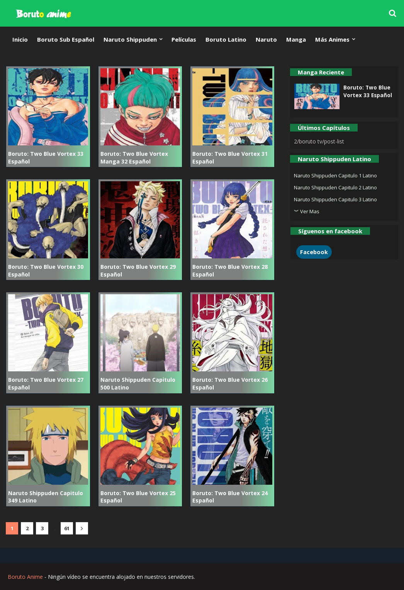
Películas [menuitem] (183, 39)
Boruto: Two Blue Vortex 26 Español (230, 383)
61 (67, 528)
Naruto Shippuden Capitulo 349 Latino (45, 496)
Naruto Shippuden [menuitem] (130, 39)
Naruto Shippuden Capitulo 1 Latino (335, 175)
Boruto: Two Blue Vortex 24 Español (230, 496)
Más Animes (332, 39)
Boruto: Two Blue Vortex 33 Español (45, 157)
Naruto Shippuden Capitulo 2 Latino (335, 187)
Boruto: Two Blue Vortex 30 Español (45, 270)
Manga (296, 39)
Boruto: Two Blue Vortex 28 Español (230, 270)
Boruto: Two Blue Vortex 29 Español (138, 270)
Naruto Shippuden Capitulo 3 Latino (335, 199)
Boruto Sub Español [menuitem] (65, 39)
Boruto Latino (225, 39)
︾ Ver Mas (306, 211)
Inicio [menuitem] (20, 39)
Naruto (266, 39)
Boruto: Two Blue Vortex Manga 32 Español (134, 157)
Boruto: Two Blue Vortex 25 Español (138, 496)
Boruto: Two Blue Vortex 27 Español (45, 383)
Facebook (314, 252)
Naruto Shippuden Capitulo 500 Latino (137, 383)
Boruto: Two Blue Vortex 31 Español (230, 157)
